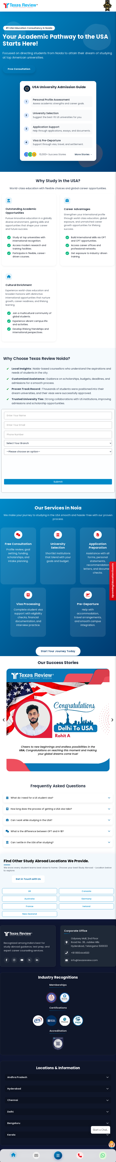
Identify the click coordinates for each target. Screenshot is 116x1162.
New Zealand (29, 914)
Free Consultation (19, 69)
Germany (86, 898)
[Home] (21, 5)
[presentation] (28, 469)
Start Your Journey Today (58, 651)
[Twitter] (29, 960)
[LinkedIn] (37, 960)
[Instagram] (14, 960)
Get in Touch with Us (28, 879)
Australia (29, 898)
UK (29, 891)
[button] (4, 720)
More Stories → (83, 153)
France (29, 906)
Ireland (86, 906)
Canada (86, 891)
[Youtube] (22, 960)
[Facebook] (7, 960)
